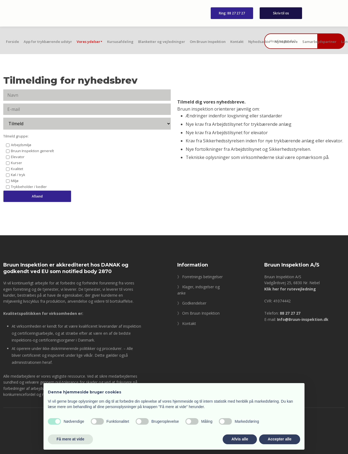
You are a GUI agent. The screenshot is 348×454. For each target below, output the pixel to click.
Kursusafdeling (120, 41)
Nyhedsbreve (286, 41)
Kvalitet (17, 168)
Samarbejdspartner (319, 41)
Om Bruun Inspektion (208, 41)
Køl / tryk (18, 174)
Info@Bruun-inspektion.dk (302, 319)
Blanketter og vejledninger (161, 41)
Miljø (14, 180)
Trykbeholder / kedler (29, 186)
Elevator (17, 156)
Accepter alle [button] (279, 439)
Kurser (16, 162)
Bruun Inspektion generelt (32, 150)
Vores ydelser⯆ (89, 41)
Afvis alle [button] (239, 439)
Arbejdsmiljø (21, 144)
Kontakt (237, 41)
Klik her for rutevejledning (290, 289)
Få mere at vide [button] (70, 439)
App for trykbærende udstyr (48, 41)
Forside (12, 41)
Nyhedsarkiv (259, 41)
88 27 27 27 (290, 313)
